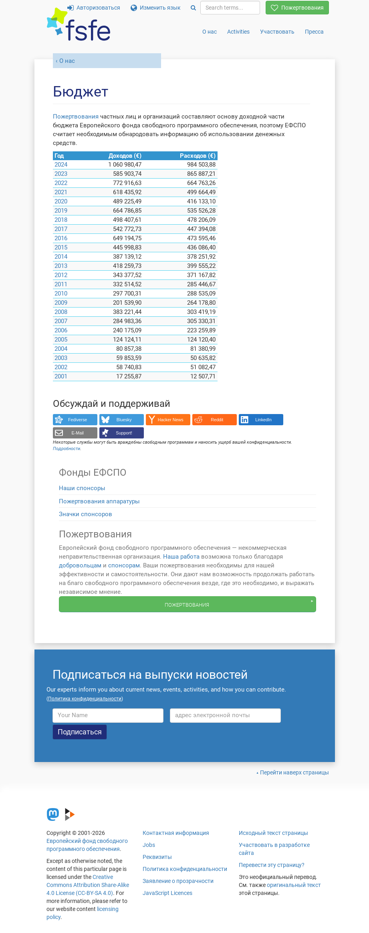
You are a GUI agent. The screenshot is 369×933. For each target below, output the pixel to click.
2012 (60, 275)
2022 (60, 183)
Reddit (217, 419)
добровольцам (80, 565)
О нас (209, 31)
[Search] (193, 7)
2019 (60, 210)
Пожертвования (297, 7)
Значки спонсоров (85, 514)
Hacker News (170, 419)
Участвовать (277, 31)
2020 (60, 201)
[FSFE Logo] (78, 25)
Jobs (149, 845)
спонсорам (124, 565)
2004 (60, 348)
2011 (60, 284)
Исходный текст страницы (273, 833)
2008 (60, 312)
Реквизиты (157, 857)
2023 (60, 173)
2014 (60, 256)
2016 (60, 238)
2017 (60, 229)
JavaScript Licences (167, 893)
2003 (60, 358)
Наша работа (181, 556)
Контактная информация (176, 833)
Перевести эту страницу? (271, 865)
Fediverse (77, 419)
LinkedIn (263, 419)
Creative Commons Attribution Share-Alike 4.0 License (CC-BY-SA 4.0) (87, 885)
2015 (60, 247)
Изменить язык (156, 7)
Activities (238, 31)
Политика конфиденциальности (185, 869)
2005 (60, 339)
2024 (60, 164)
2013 (60, 265)
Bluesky (124, 419)
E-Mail (77, 432)
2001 (60, 376)
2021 (60, 192)
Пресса (314, 31)
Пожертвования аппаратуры (99, 501)
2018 (60, 219)
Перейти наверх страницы (294, 772)
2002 (60, 367)
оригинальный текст (294, 885)
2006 (60, 330)
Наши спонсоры (82, 488)
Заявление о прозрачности (178, 881)
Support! (124, 432)
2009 (60, 302)
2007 (60, 321)
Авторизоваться (93, 7)
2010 (60, 293)
